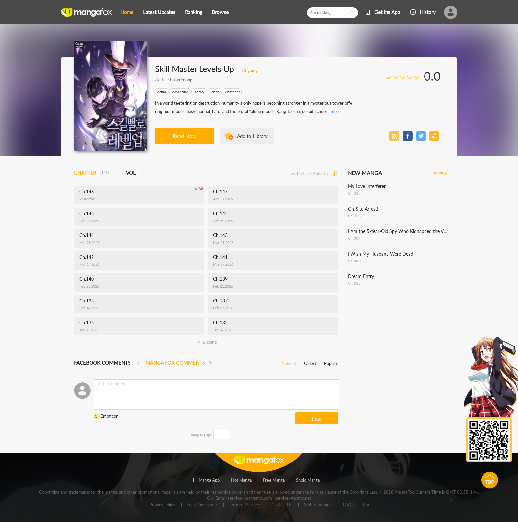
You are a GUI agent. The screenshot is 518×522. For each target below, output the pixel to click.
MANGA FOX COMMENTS (178, 363)
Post (317, 418)
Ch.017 (354, 193)
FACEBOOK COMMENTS (102, 363)
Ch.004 (354, 238)
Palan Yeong (181, 79)
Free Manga (274, 480)
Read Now (185, 136)
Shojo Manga (308, 480)
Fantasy (198, 92)
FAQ (347, 505)
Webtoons (232, 92)
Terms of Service (244, 505)
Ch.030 (354, 260)
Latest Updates (159, 12)
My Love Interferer (367, 186)
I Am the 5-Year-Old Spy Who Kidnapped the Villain (397, 231)
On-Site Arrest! (363, 209)
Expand (206, 342)
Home (126, 12)
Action (162, 92)
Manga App (209, 480)
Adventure (180, 92)
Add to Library (252, 136)
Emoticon (109, 416)
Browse (220, 12)
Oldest (310, 362)
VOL (136, 173)
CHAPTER (92, 173)
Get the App (387, 12)
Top (365, 505)
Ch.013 (354, 283)
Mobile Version (318, 505)
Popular (331, 362)
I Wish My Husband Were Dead (380, 254)
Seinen (214, 92)
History (428, 12)
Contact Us (281, 505)
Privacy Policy (162, 505)
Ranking (193, 12)
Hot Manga (241, 480)
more (336, 111)
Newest (288, 362)
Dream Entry (361, 276)
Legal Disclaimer (202, 505)
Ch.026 (354, 215)
